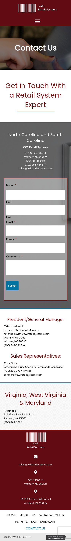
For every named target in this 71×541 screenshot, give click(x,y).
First (8, 202)
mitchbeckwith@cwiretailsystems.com (26, 333)
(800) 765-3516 (34, 160)
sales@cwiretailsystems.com (35, 168)
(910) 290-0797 (13, 370)
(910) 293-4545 (34, 164)
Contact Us (35, 528)
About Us (28, 515)
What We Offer (51, 515)
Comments (14, 256)
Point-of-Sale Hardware (35, 521)
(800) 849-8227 (13, 422)
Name (11, 185)
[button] (37, 21)
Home (11, 515)
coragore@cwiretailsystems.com (23, 374)
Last (8, 217)
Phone (11, 239)
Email (10, 222)
